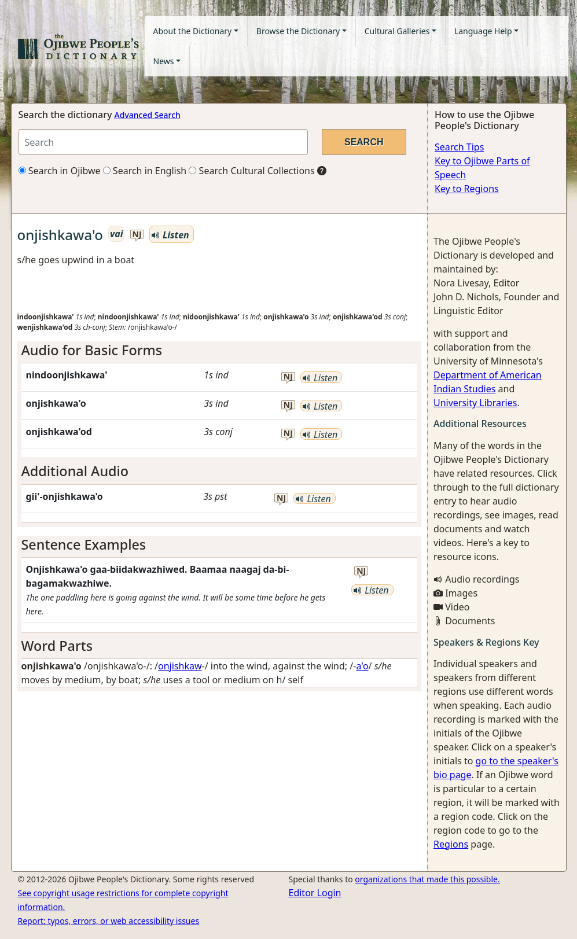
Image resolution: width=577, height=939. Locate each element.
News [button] (163, 61)
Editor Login (315, 892)
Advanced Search (148, 114)
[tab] (219, 350)
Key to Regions (467, 188)
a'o (362, 666)
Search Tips (459, 147)
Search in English (145, 170)
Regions (450, 844)
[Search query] (163, 142)
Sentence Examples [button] (83, 544)
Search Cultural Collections (251, 170)
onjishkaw (179, 666)
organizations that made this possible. (427, 879)
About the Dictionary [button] (192, 30)
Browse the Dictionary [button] (298, 30)
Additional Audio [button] (75, 471)
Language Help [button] (483, 30)
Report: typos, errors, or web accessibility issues (109, 920)
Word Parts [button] (57, 645)
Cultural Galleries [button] (397, 30)
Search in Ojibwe (60, 170)
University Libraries (475, 402)
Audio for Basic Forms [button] (92, 350)
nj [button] (137, 235)
